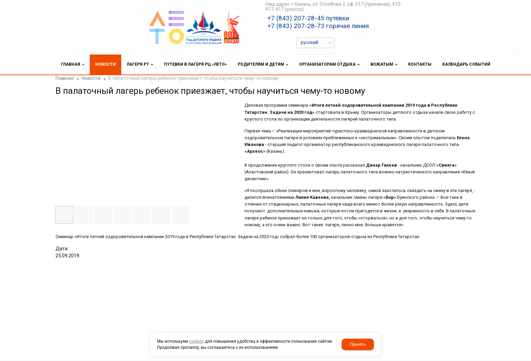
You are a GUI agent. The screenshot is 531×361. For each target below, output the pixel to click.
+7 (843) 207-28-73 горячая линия (318, 26)
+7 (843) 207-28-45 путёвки (308, 18)
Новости (91, 78)
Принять (358, 344)
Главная (64, 78)
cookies (196, 341)
